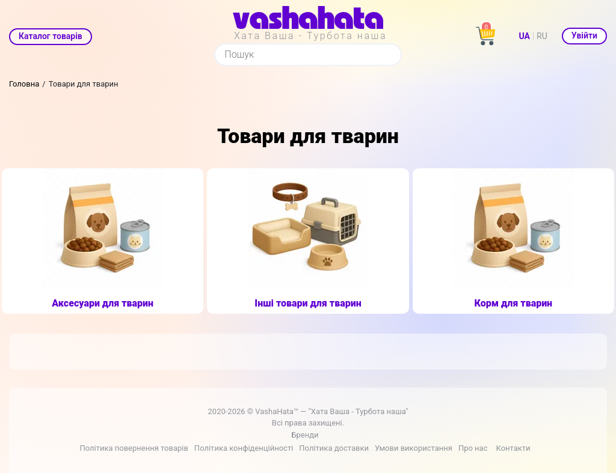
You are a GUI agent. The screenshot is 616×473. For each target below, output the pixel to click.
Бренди (304, 434)
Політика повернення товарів (133, 448)
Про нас (473, 448)
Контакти (513, 448)
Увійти (584, 35)
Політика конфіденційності (243, 448)
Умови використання (413, 448)
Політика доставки (334, 448)
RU (542, 36)
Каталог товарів (50, 36)
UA (524, 36)
